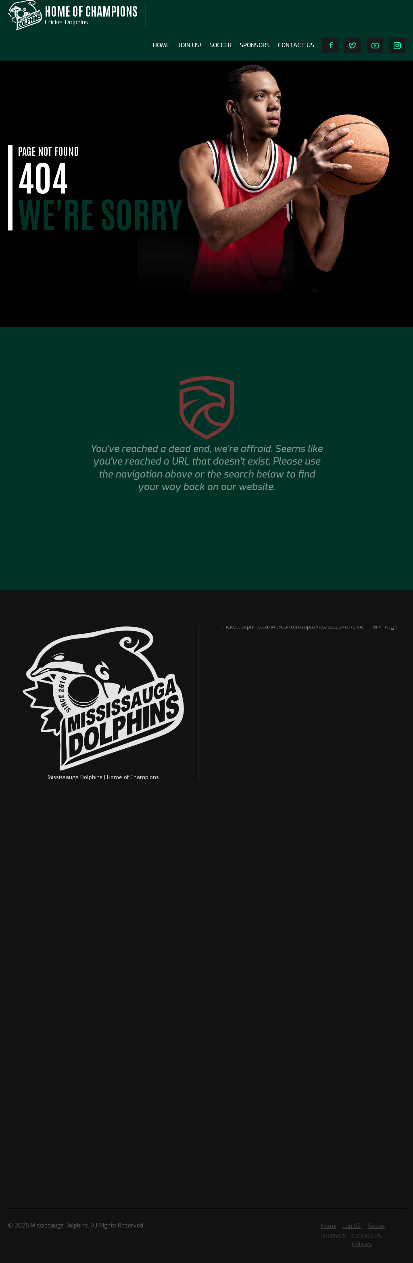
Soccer (220, 45)
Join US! (189, 45)
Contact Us (296, 45)
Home (161, 45)
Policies (362, 1244)
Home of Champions (91, 10)
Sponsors (255, 45)
